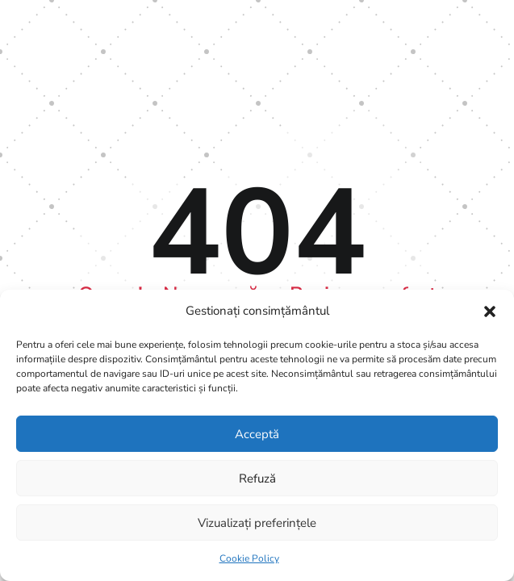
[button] (490, 311)
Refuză (257, 478)
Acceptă (257, 434)
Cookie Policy (249, 558)
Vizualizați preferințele (257, 523)
